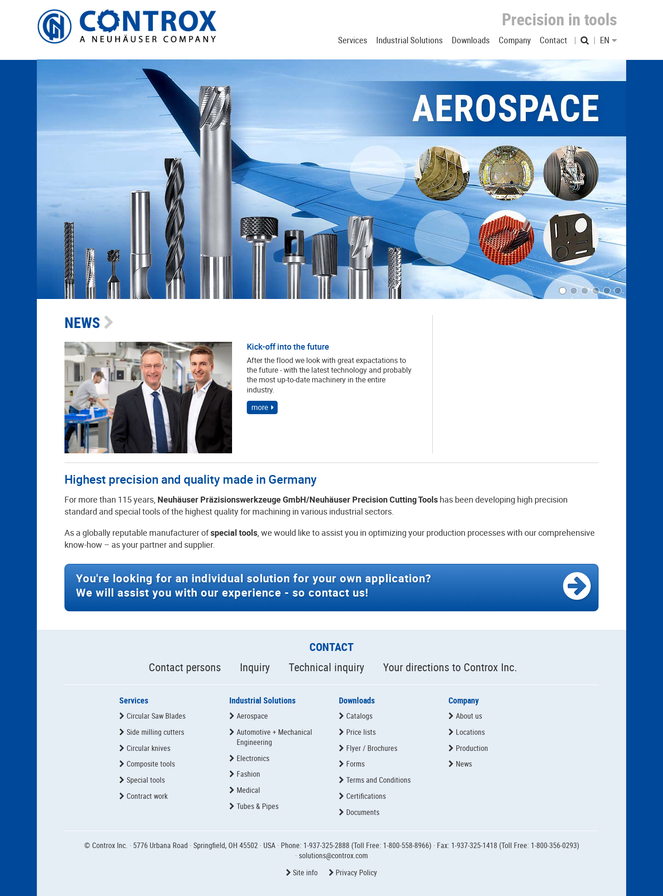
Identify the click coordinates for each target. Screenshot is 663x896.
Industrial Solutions (262, 700)
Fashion (248, 774)
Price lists (361, 732)
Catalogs (359, 716)
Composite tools (151, 764)
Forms (355, 764)
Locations (470, 732)
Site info (305, 872)
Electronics (253, 758)
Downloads (357, 700)
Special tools (146, 780)
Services (133, 700)
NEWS (82, 322)
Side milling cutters (155, 732)
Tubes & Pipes (258, 806)
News (464, 764)
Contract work (147, 796)
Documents (362, 812)
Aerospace (252, 716)
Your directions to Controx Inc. (450, 667)
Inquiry (255, 667)
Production (472, 748)
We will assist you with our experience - (253, 585)
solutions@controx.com (333, 855)
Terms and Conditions (378, 780)
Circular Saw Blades (156, 716)
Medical (248, 790)
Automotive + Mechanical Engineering (274, 737)
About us (469, 716)
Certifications (366, 796)
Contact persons (185, 667)
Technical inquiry (326, 667)
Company (463, 700)
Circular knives (148, 748)
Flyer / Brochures (371, 748)
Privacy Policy (356, 872)
